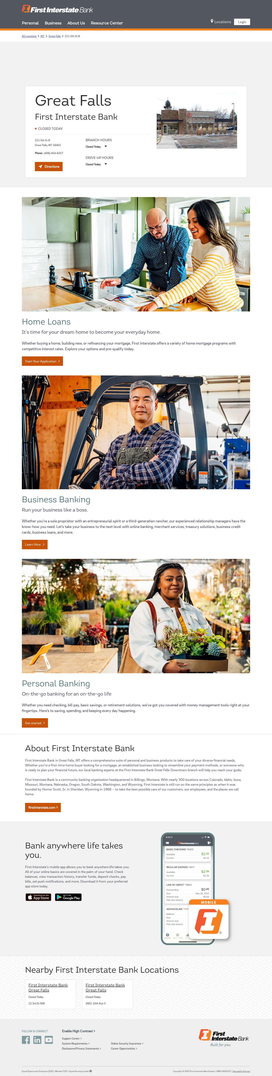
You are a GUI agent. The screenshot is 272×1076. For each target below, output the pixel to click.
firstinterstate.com (41, 807)
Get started (33, 723)
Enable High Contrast (77, 1031)
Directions (50, 167)
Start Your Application (40, 361)
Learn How (33, 544)
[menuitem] (33, 24)
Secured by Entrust (241, 1071)
